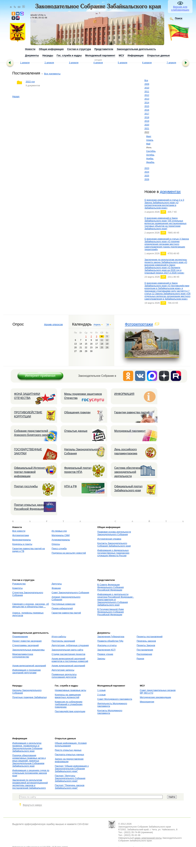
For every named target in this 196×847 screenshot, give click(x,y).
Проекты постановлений (149, 636)
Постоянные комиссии (63, 604)
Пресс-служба (59, 548)
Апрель (149, 140)
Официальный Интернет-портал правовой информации (30, 472)
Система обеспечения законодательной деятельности (128, 472)
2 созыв (101, 694)
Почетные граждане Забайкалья (29, 697)
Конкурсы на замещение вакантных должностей (68, 696)
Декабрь (150, 162)
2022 (146, 132)
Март (148, 136)
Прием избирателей (62, 608)
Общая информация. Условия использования (71, 744)
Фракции (56, 588)
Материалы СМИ (61, 535)
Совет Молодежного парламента (114, 699)
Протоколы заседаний (63, 641)
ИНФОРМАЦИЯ (124, 393)
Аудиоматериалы (61, 539)
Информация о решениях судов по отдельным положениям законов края (30, 773)
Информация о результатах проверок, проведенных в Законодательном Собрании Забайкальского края (27, 747)
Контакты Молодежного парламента (109, 711)
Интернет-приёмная (40, 375)
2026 (146, 179)
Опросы (56, 544)
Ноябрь (150, 158)
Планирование (20, 636)
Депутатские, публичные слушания (70, 645)
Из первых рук (59, 531)
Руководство (19, 583)
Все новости (18, 531)
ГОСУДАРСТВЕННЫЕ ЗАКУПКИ (28, 451)
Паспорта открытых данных (69, 754)
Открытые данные (75, 430)
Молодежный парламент (130, 430)
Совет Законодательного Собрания (70, 592)
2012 (146, 95)
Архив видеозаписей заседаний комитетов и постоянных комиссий (70, 659)
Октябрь (150, 155)
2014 (146, 102)
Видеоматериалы (21, 539)
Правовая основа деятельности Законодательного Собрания (114, 533)
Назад (15, 96)
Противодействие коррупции (70, 711)
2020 (146, 125)
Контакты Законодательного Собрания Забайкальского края (114, 544)
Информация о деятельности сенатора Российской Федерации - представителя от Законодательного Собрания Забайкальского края (115, 599)
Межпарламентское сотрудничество (22, 655)
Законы (101, 658)
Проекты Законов (146, 645)
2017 (146, 113)
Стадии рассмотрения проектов (68, 654)
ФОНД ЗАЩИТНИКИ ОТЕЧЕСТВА (27, 395)
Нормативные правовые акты (70, 690)
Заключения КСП (106, 649)
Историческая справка (109, 538)
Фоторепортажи (139, 324)
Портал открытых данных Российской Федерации (30, 506)
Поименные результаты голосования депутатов (64, 675)
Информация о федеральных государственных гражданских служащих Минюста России (113, 553)
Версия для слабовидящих (180, 8)
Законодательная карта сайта (67, 649)
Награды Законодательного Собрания (81, 451)
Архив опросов (53, 324)
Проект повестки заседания (27, 641)
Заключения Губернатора (110, 636)
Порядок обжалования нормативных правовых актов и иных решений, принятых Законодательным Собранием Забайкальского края (29, 760)
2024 (146, 172)
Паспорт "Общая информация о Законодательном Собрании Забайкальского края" (72, 769)
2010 (146, 88)
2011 (146, 91)
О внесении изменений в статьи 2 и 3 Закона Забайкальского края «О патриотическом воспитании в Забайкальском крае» (164, 204)
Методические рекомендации (155, 697)
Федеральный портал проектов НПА (78, 469)
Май (148, 144)
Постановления (145, 649)
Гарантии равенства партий (131, 412)
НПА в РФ (70, 486)
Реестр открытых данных (68, 750)
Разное (140, 658)
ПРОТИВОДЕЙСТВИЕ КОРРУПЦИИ (28, 414)
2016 (146, 110)
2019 (146, 121)
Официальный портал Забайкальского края (128, 488)
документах (170, 191)
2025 (146, 175)
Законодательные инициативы (28, 649)
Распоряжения (144, 654)
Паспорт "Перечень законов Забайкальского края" (69, 786)
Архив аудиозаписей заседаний (68, 665)
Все (146, 80)
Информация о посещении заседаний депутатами (26, 671)
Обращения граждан (77, 412)
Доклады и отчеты (107, 645)
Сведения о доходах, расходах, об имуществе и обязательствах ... (30, 605)
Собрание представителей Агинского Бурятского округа (32, 432)
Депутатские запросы (63, 670)
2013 (146, 99)
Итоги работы (59, 636)
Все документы (52, 73)
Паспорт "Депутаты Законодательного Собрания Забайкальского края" (70, 778)
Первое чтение (105, 654)
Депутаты (57, 583)
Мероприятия (147, 701)
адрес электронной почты (148, 838)
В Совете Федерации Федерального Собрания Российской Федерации (110, 587)
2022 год (30, 81)
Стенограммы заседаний (25, 645)
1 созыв (101, 690)
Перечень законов (146, 641)
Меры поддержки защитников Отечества (83, 395)
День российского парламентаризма (125, 451)
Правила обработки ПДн (110, 641)
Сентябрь (151, 151)
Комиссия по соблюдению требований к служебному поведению (69, 704)
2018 (146, 117)
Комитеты (17, 588)
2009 (146, 84)
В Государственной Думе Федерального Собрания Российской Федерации (110, 612)
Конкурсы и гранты (22, 544)
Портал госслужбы (26, 486)
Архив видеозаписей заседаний (29, 665)
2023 (146, 168)
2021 (146, 128)
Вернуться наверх (32, 805)
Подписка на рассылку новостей (69, 553)
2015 (146, 106)
